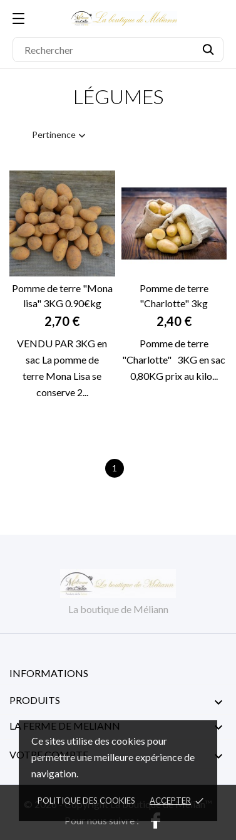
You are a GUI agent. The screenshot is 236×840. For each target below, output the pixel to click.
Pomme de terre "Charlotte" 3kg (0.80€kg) (174, 296)
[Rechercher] (118, 49)
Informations (48, 673)
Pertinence (60, 135)
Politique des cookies (86, 800)
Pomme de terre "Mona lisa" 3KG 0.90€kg (62, 295)
